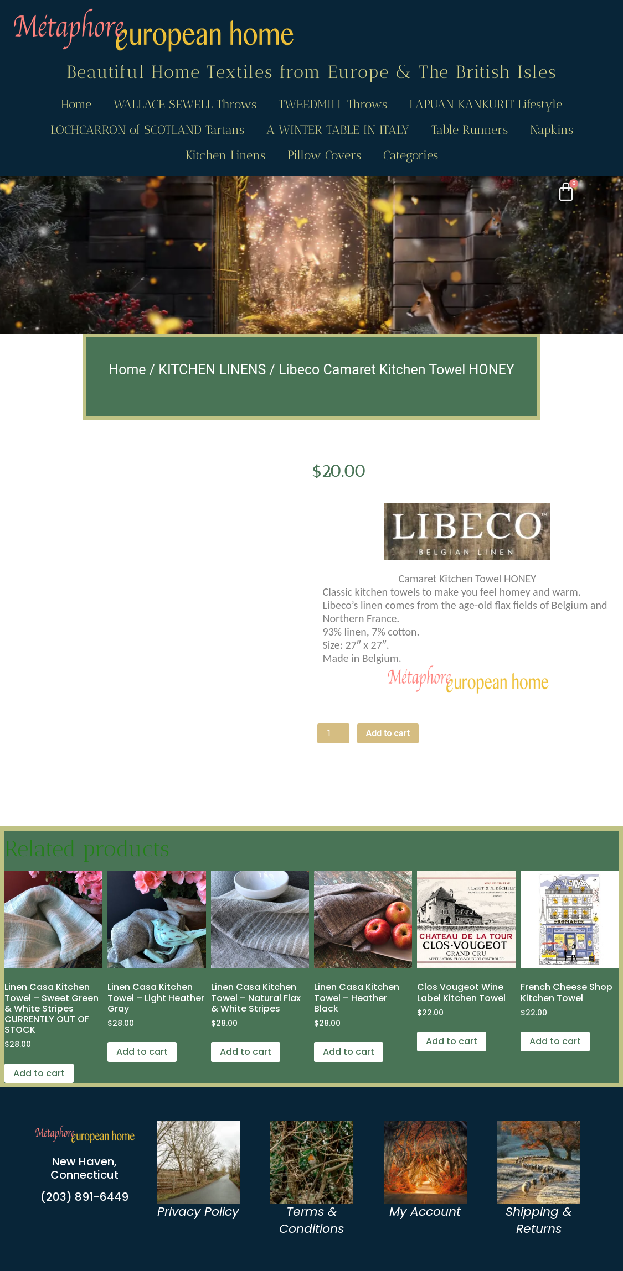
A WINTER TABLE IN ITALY (337, 129)
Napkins (551, 129)
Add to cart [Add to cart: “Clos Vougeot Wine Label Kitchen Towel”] (451, 1041)
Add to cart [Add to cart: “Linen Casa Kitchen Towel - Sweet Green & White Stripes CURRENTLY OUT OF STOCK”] (39, 1073)
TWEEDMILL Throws (333, 104)
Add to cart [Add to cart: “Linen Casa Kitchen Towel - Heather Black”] (348, 1051)
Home (76, 104)
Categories (410, 155)
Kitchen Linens (225, 155)
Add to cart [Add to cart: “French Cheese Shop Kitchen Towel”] (555, 1041)
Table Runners (469, 129)
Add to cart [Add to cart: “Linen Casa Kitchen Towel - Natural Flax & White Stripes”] (245, 1051)
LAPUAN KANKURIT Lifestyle (485, 104)
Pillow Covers (324, 155)
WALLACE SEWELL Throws (185, 104)
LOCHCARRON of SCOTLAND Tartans (147, 129)
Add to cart (388, 733)
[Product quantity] (333, 733)
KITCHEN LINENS (212, 370)
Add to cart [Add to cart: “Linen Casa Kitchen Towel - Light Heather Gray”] (142, 1051)
